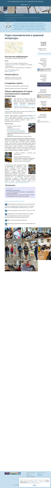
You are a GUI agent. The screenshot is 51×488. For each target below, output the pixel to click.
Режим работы (40, 475)
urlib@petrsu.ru (11, 71)
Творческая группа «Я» (34, 17)
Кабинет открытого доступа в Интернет (16, 130)
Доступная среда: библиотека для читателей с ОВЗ (16, 17)
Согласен (34, 485)
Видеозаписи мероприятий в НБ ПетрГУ (14, 15)
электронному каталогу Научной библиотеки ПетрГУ (16, 182)
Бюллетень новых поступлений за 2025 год (14, 201)
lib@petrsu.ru (39, 474)
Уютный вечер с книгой (10, 20)
